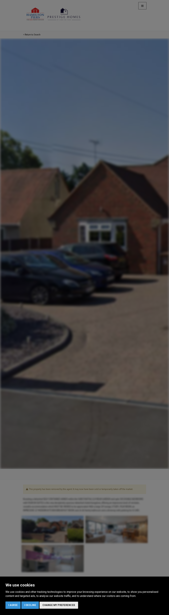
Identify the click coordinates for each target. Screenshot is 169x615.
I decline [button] (30, 605)
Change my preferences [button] (58, 605)
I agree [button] (13, 605)
